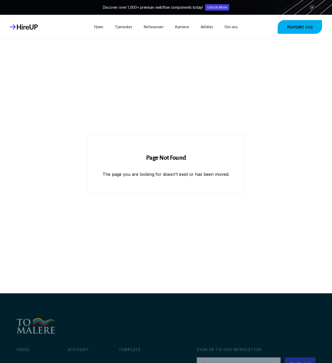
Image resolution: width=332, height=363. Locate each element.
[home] (24, 27)
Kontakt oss (300, 27)
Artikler (207, 27)
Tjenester (123, 27)
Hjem (98, 27)
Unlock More (217, 7)
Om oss (231, 27)
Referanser (153, 27)
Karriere (182, 27)
